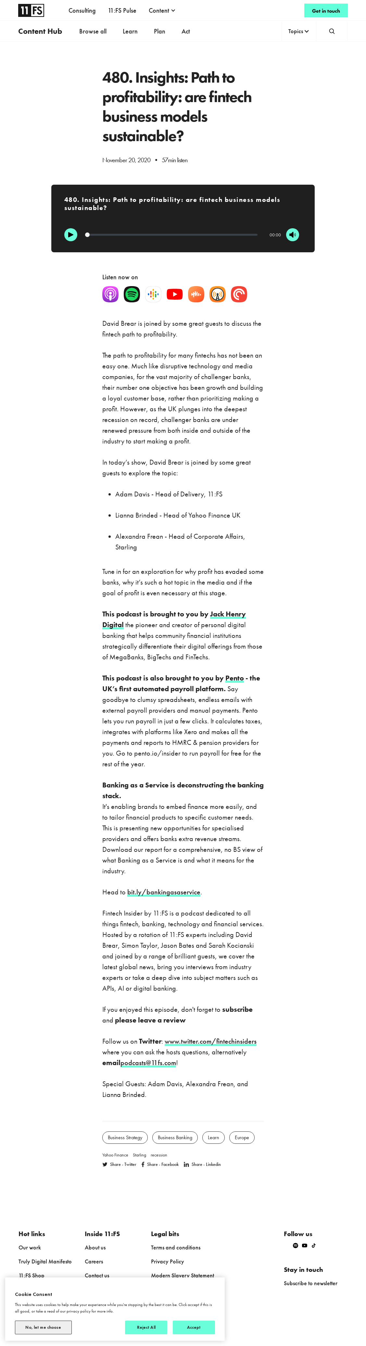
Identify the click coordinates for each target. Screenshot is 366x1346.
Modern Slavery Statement (182, 1275)
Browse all (93, 31)
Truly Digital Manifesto (45, 1261)
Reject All (146, 1327)
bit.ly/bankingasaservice (163, 892)
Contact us (97, 1275)
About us (95, 1247)
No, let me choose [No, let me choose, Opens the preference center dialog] (43, 1327)
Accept (194, 1327)
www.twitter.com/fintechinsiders (211, 1041)
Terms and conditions (175, 1247)
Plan (159, 31)
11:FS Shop (31, 1275)
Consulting (82, 10)
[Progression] (171, 235)
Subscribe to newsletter (310, 1283)
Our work (30, 1247)
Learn (130, 31)
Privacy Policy (167, 1261)
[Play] (70, 234)
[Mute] (292, 234)
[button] (162, 10)
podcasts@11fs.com (148, 1062)
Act (186, 31)
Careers (94, 1261)
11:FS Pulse (122, 10)
